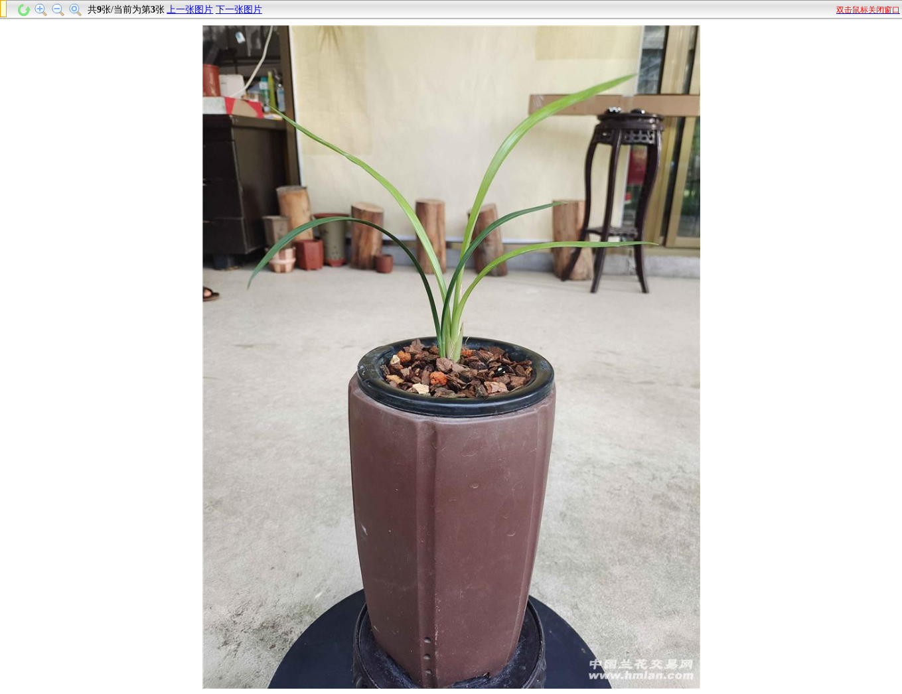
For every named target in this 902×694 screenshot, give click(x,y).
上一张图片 (190, 10)
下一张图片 (239, 10)
